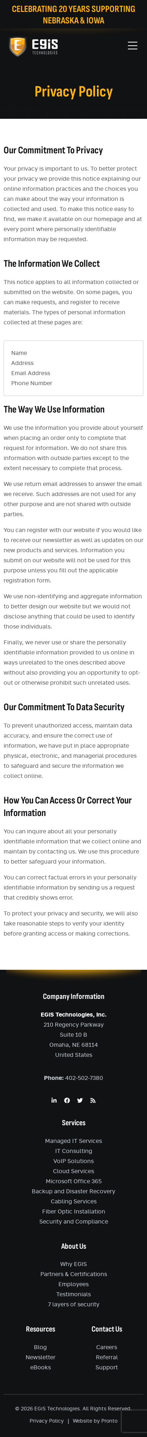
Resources (40, 1329)
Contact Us (107, 1329)
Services (73, 1123)
